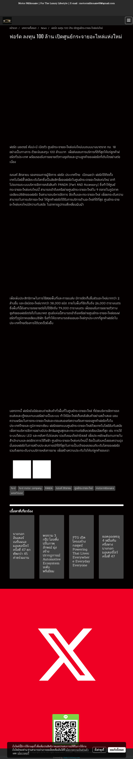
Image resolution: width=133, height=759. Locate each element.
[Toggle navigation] (128, 20)
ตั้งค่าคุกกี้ (99, 749)
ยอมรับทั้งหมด (117, 749)
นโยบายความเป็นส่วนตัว (77, 749)
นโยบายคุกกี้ (23, 753)
